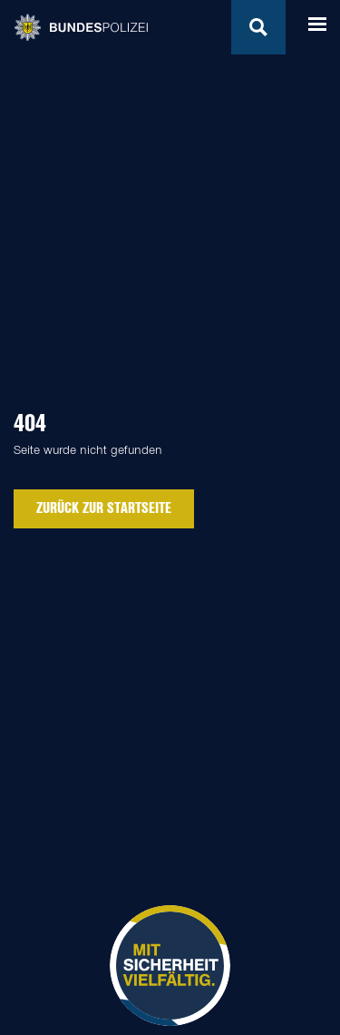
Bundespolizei (81, 27)
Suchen (258, 27)
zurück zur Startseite (103, 507)
